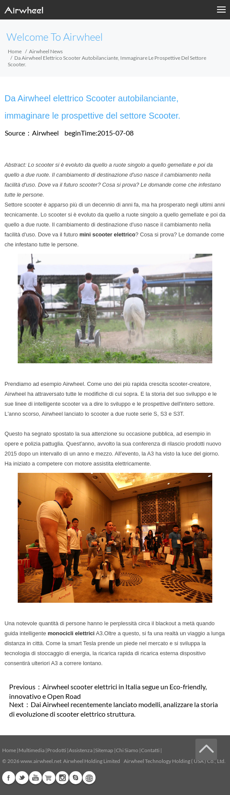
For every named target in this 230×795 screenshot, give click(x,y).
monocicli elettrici (71, 633)
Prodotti (56, 750)
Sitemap (104, 750)
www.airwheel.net (40, 761)
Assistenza (81, 750)
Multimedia (32, 750)
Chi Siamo (127, 750)
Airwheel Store (48, 777)
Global (89, 777)
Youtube (35, 777)
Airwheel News (46, 51)
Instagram (62, 777)
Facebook (8, 777)
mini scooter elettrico (107, 234)
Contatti (150, 750)
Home (15, 51)
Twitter (22, 777)
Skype (75, 777)
